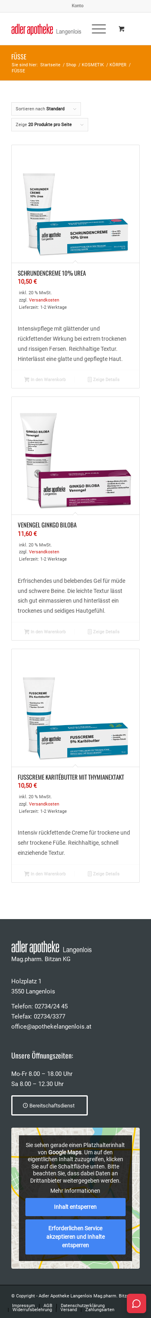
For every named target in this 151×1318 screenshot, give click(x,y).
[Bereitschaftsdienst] (49, 1105)
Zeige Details (104, 380)
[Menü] (95, 29)
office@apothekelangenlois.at (51, 1026)
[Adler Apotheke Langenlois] (62, 29)
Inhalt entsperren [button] (75, 1207)
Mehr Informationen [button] (76, 1191)
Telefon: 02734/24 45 (39, 1006)
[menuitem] (77, 6)
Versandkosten (44, 300)
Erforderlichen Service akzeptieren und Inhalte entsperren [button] (75, 1236)
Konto (77, 5)
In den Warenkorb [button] (45, 380)
